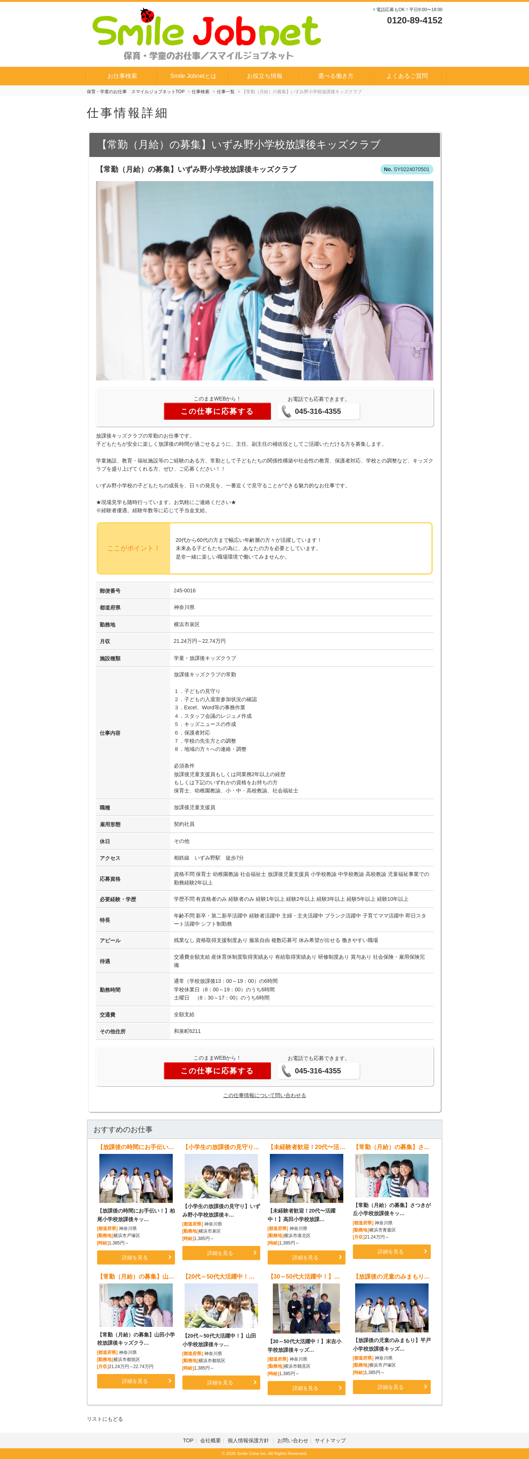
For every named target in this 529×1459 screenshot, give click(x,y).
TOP (188, 1440)
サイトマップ (330, 1440)
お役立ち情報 (264, 76)
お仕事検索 (122, 76)
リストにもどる (105, 1419)
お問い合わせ (292, 1440)
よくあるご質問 (407, 76)
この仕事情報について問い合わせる (264, 1095)
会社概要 (210, 1440)
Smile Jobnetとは (193, 76)
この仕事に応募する (217, 411)
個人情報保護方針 (249, 1440)
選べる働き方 (336, 76)
